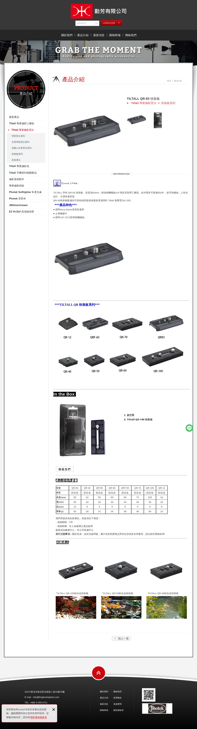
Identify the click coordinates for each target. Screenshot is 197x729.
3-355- (39, 702)
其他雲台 (16, 160)
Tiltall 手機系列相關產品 (23, 172)
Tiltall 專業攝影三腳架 (21, 123)
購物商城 (115, 35)
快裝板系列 (17, 154)
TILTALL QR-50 (110, 593)
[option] (87, 131)
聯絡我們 (131, 35)
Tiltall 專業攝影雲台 (22, 130)
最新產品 (14, 117)
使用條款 (117, 698)
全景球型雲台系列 (20, 142)
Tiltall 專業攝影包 (19, 166)
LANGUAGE (111, 23)
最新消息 (99, 35)
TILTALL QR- (155, 593)
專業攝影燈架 (16, 185)
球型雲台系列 (18, 136)
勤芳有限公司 (98, 11)
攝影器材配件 (16, 179)
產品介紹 (82, 35)
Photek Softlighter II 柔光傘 (25, 192)
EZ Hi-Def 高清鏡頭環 (21, 211)
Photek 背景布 (17, 198)
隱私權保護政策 (38, 717)
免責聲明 (117, 704)
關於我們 (66, 35)
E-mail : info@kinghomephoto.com (42, 697)
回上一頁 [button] (121, 638)
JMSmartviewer (18, 205)
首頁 (169, 81)
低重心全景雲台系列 (22, 148)
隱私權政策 (118, 710)
